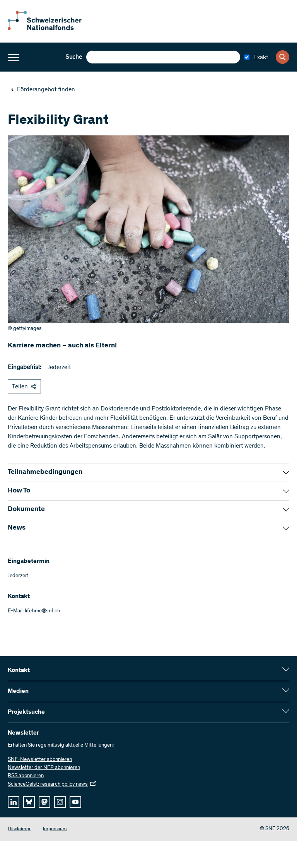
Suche (73, 57)
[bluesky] (29, 802)
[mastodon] (44, 802)
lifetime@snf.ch (42, 611)
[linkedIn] (13, 802)
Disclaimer (19, 829)
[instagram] (60, 802)
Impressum (55, 829)
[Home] (50, 29)
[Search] (282, 57)
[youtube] (75, 802)
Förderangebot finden (43, 90)
